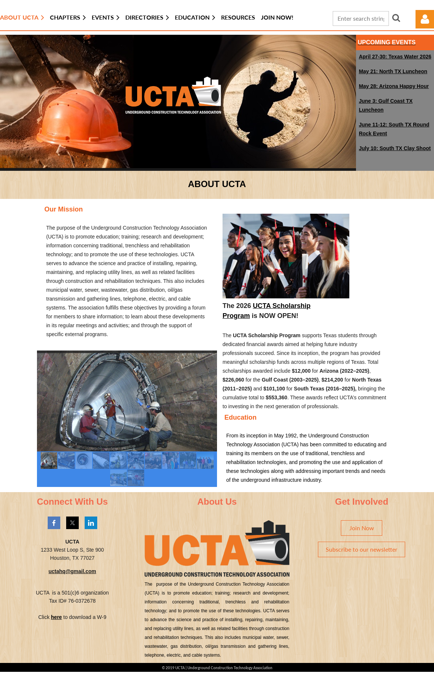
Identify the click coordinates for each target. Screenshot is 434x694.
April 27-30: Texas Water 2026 (395, 57)
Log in (425, 19)
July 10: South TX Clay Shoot (395, 148)
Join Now (361, 527)
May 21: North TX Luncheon (393, 71)
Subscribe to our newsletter (361, 549)
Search (396, 17)
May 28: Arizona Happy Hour (394, 86)
